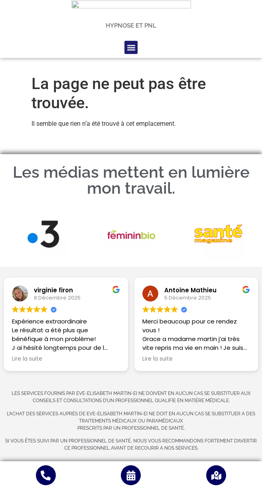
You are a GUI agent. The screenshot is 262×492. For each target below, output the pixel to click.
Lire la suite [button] (27, 359)
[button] (131, 27)
